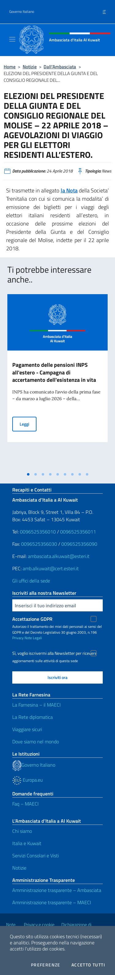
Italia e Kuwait (26, 843)
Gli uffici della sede (31, 580)
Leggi (28, 423)
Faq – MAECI (25, 803)
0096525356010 (38, 531)
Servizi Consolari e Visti (35, 855)
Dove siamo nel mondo (35, 741)
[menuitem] (104, 9)
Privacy (18, 638)
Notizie (30, 66)
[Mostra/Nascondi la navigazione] (12, 39)
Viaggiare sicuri (27, 729)
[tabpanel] (57, 381)
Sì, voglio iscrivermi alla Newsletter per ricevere (54, 653)
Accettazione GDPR (32, 619)
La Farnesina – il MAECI (36, 704)
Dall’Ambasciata (60, 66)
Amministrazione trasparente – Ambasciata (56, 890)
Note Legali (33, 638)
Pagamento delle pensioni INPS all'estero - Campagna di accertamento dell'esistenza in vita (54, 372)
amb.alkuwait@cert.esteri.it (51, 568)
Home (10, 66)
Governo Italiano (21, 11)
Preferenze (45, 965)
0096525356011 (78, 531)
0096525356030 (39, 544)
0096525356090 (79, 544)
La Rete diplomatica (32, 717)
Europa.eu (27, 779)
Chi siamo (22, 831)
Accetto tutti (88, 965)
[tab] (28, 474)
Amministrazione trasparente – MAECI (51, 902)
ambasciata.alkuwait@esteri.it (59, 556)
